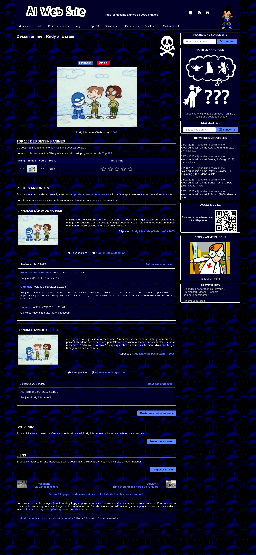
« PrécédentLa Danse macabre (46, 485)
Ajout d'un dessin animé (211, 144)
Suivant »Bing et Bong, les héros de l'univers (135, 485)
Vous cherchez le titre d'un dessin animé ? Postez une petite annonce (210, 85)
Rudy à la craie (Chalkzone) (153, 231)
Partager (85, 62)
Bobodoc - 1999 (210, 261)
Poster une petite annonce (157, 413)
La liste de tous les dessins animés (122, 494)
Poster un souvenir (161, 441)
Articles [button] (150, 26)
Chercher (227, 41)
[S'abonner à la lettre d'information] (199, 129)
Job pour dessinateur (196, 294)
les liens (81, 509)
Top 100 (94, 26)
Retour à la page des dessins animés (71, 494)
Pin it (103, 62)
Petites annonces (58, 26)
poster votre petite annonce (91, 194)
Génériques (132, 26)
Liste (39, 26)
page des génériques (52, 509)
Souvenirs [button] (112, 26)
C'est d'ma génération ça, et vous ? (204, 288)
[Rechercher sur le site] (199, 41)
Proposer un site (163, 469)
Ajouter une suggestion (108, 252)
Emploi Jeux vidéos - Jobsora (201, 291)
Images (79, 26)
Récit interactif (170, 26)
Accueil (25, 26)
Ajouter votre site (194, 300)
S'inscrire (227, 129)
